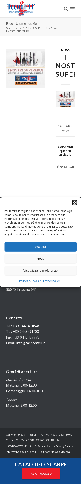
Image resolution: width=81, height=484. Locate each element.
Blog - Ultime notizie (21, 23)
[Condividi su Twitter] (61, 167)
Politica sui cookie (30, 280)
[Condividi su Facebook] (58, 167)
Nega (40, 258)
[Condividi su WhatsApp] (65, 167)
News (65, 50)
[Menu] (72, 8)
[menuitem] (64, 8)
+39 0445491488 (26, 331)
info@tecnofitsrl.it (30, 343)
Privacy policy (51, 280)
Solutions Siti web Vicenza (55, 451)
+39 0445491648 (26, 326)
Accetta (40, 246)
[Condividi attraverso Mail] (73, 167)
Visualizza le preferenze (40, 270)
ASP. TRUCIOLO (41, 474)
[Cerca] (64, 8)
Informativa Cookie (17, 451)
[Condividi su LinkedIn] (69, 167)
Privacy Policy (64, 446)
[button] (74, 202)
